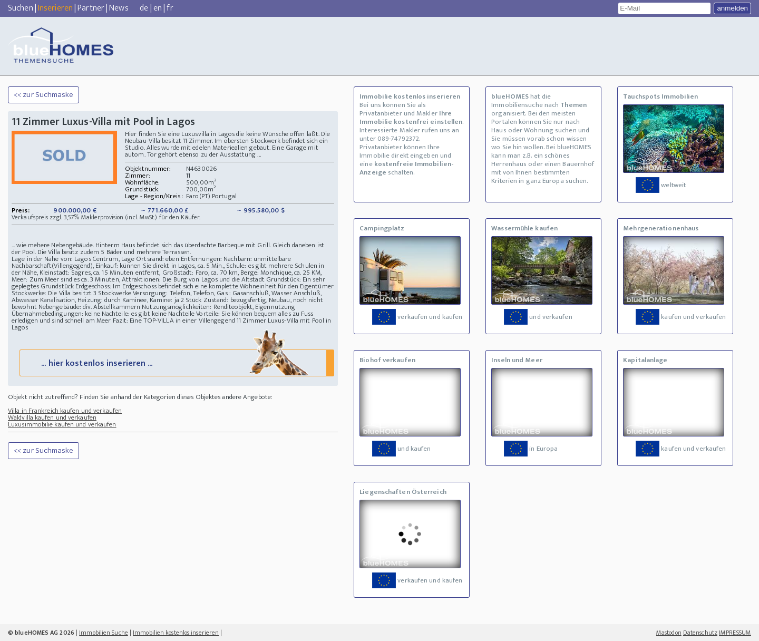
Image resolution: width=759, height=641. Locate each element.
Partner (90, 8)
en (157, 8)
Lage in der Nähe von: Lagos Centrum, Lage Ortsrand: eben (95, 259)
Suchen (20, 8)
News (118, 8)
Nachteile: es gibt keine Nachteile (148, 313)
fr (170, 8)
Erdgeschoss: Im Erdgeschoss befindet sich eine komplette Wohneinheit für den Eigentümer (204, 286)
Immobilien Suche (103, 632)
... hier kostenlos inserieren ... (175, 362)
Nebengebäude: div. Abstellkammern (89, 307)
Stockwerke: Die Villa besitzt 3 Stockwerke (71, 293)
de (144, 8)
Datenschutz (700, 632)
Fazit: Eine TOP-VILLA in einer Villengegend (174, 320)
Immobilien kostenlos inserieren (176, 632)
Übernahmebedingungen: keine (56, 313)
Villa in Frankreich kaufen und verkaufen (65, 410)
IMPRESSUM (735, 632)
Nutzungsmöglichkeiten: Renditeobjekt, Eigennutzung (218, 307)
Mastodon (669, 632)
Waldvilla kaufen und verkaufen (52, 417)
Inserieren (55, 8)
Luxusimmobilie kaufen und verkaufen (62, 424)
